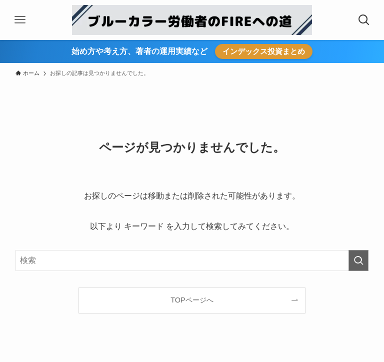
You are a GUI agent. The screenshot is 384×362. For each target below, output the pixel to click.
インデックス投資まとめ (263, 51)
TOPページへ (191, 300)
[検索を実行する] (358, 260)
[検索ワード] (192, 260)
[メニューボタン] (20, 20)
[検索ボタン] (364, 20)
